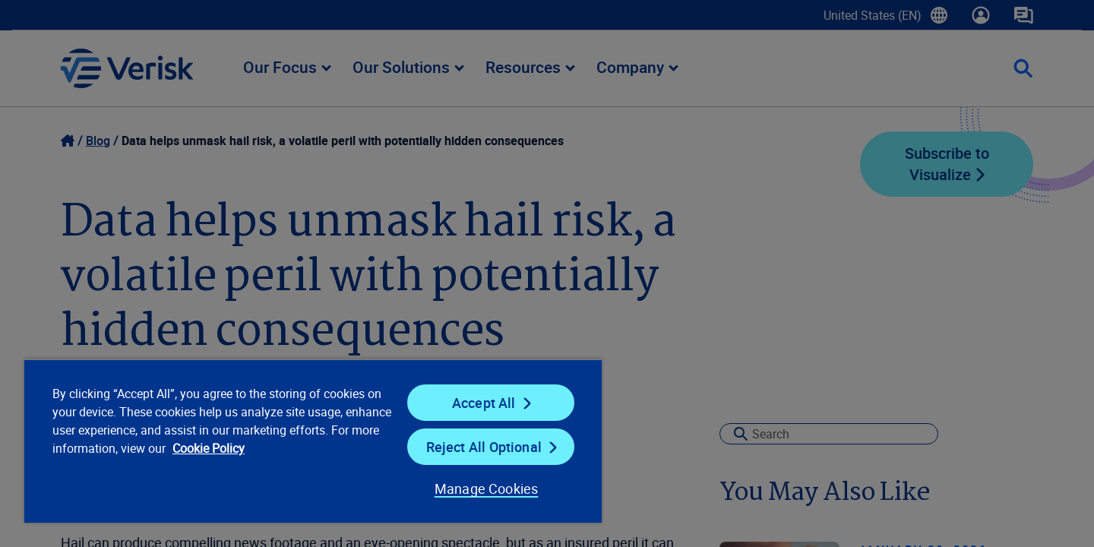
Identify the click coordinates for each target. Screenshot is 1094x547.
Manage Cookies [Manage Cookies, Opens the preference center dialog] (487, 488)
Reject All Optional (484, 447)
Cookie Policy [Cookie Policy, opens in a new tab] (208, 448)
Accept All (484, 403)
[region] (313, 441)
